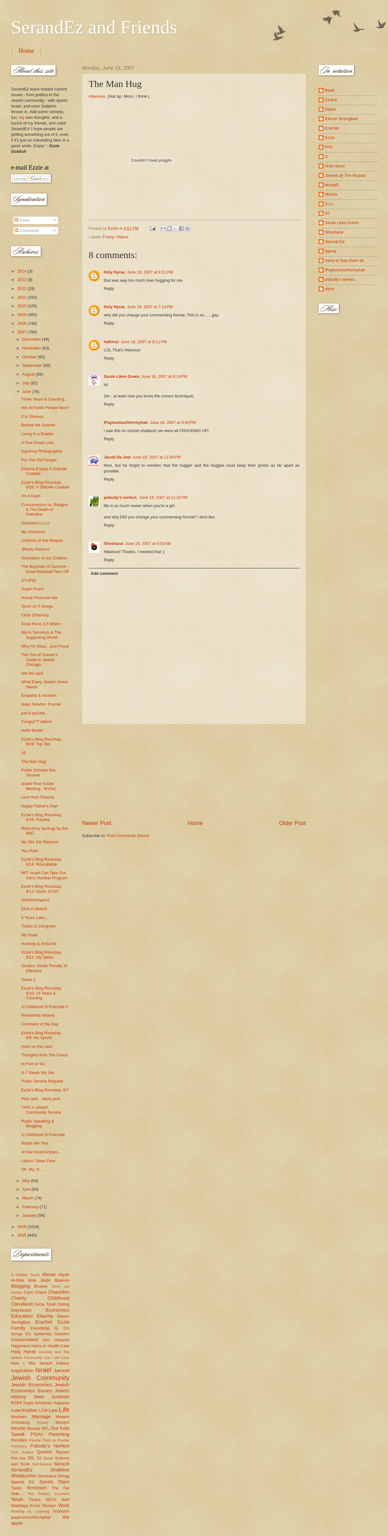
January (30, 1215)
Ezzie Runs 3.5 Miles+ (41, 623)
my (21, 117)
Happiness (20, 1345)
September (32, 365)
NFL (45, 1428)
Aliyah (63, 1274)
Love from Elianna (37, 797)
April (26, 1189)
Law (53, 1410)
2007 (22, 332)
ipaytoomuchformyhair (31, 1517)
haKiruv (111, 341)
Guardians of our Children (44, 558)
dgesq (330, 251)
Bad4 (45, 1280)
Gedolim (61, 1333)
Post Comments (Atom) (128, 835)
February (30, 1206)
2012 (22, 288)
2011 (22, 297)
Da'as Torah (45, 1304)
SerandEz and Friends (94, 27)
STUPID (28, 580)
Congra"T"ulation (36, 721)
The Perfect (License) (48, 1494)
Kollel (16, 1410)
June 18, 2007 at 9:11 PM (144, 341)
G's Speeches (38, 1333)
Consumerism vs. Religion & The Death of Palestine (44, 509)
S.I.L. (329, 203)
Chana (41, 1292)
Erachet (43, 1322)
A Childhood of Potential (42, 1134)
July (26, 383)
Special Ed (334, 241)
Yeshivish (60, 1511)
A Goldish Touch (25, 1275)
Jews (38, 1396)
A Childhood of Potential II (44, 1006)
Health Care (58, 1345)
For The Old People (38, 460)
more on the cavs (36, 1046)
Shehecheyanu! (35, 900)
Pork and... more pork (40, 1098)
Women (49, 1505)
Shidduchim (24, 1475)
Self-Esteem (42, 1464)
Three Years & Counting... (44, 399)
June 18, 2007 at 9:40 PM (173, 422)
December (32, 339)
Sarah (48, 1458)
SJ (39, 1458)
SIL (31, 1457)
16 (23, 752)
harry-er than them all (344, 260)
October (30, 357)
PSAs (37, 1434)
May (26, 1180)
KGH (16, 1402)
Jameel (61, 1370)
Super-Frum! (32, 588)
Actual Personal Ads (39, 597)
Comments (27, 230)
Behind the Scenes (38, 425)
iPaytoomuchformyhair (126, 422)
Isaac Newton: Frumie (41, 704)
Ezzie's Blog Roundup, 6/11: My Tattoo (41, 954)
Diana (330, 109)
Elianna (45, 1316)
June (27, 391)
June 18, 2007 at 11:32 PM (163, 497)
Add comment (104, 573)
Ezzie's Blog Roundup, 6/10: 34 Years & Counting (41, 993)
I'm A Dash (30, 496)
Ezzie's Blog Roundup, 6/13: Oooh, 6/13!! (41, 888)
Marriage (41, 1416)
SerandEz (21, 1469)
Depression (21, 1310)
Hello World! (32, 730)
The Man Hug (33, 761)
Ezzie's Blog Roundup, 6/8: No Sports (41, 1035)
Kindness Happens (52, 1402)
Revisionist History (38, 1015)
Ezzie (63, 1322)
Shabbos (59, 1469)
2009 (22, 314)
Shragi (63, 1476)
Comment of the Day (39, 1024)
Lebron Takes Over (38, 1160)
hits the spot (32, 673)
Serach (61, 1463)
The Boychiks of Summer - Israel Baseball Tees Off (45, 569)
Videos (122, 236)
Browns (41, 1286)
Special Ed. (23, 1482)
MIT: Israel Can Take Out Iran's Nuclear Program (44, 875)
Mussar (33, 1428)
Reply (109, 288)
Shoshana (113, 543)
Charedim (58, 1292)
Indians (62, 1363)
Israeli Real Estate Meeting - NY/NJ (38, 786)
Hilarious (97, 96)
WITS (51, 1499)
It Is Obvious (32, 416)
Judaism (60, 1396)
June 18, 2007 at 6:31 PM (150, 272)
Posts (22, 220)
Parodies (19, 1440)
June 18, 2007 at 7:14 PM (150, 306)
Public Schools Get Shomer (38, 772)
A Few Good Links (37, 442)
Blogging (20, 1286)
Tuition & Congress (38, 926)
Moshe (18, 1428)
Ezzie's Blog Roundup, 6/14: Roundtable (41, 861)
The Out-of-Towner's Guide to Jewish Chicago (39, 659)
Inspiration (22, 1370)
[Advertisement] (194, 771)
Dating (63, 1304)
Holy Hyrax (114, 272)
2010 (22, 305)
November (32, 348)
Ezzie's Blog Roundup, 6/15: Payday (41, 817)
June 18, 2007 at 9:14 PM (164, 376)
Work (63, 1505)
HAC (46, 1340)
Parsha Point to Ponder (49, 1440)
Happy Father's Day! (39, 806)
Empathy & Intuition (38, 695)
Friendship (40, 1328)
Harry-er (39, 1345)
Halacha (62, 1339)
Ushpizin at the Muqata (42, 540)
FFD (329, 147)
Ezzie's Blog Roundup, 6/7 (45, 1090)
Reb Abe (18, 1458)
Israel (43, 1369)
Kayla (28, 1402)
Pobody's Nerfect (49, 1445)
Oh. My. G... (32, 1169)
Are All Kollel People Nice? (45, 407)
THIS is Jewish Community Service (41, 1109)
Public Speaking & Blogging (37, 1123)
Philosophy (19, 1446)
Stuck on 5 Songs (37, 606)
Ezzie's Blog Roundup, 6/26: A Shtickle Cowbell (45, 484)
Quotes (44, 1451)
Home (26, 50)
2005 (22, 1235)
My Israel (29, 935)
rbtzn (329, 288)
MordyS (62, 1422)
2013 (22, 279)
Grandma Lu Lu (35, 523)
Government (24, 1339)
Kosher (30, 1410)
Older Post (292, 823)
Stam (63, 1481)
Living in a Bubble (37, 433)
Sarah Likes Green (121, 376)
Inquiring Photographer (41, 451)
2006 (22, 1226)
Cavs (28, 1292)
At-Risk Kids (23, 1280)
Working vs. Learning (30, 1511)
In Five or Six (33, 1063)
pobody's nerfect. (121, 497)
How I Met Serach (31, 1363)
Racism (62, 1452)
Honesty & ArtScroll (38, 943)
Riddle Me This (34, 1143)
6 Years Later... (34, 917)
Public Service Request (42, 1081)
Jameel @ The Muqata (345, 175)
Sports (46, 1481)
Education (22, 1316)
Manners (19, 1416)
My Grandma (32, 531)
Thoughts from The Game (44, 1055)
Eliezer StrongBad (341, 118)
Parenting (59, 1434)
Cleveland (22, 1304)
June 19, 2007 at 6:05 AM (148, 543)
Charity (18, 1298)
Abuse (49, 1274)
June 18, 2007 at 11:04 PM (156, 457)
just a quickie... (34, 713)
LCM (43, 1410)
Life (64, 1409)
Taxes (16, 1488)
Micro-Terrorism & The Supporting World (41, 634)
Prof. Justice (22, 1452)
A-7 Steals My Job (37, 1072)
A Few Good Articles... (41, 1152)
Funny (108, 236)
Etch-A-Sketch (34, 908)
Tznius (35, 1499)
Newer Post (96, 823)
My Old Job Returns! (39, 842)
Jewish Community (40, 1377)
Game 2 (28, 979)
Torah (17, 1499)
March (28, 1198)
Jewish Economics (31, 1384)
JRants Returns (35, 549)
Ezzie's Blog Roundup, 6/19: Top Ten (41, 741)
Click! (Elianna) (35, 615)
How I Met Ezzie (56, 1358)
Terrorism (36, 1487)
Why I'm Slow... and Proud (45, 646)
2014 (22, 271)
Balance (62, 1280)
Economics (58, 1310)
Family (18, 1328)
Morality (42, 1422)
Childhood (58, 1298)
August (29, 374)
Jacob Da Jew (117, 457)
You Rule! (29, 850)
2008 (22, 323)
